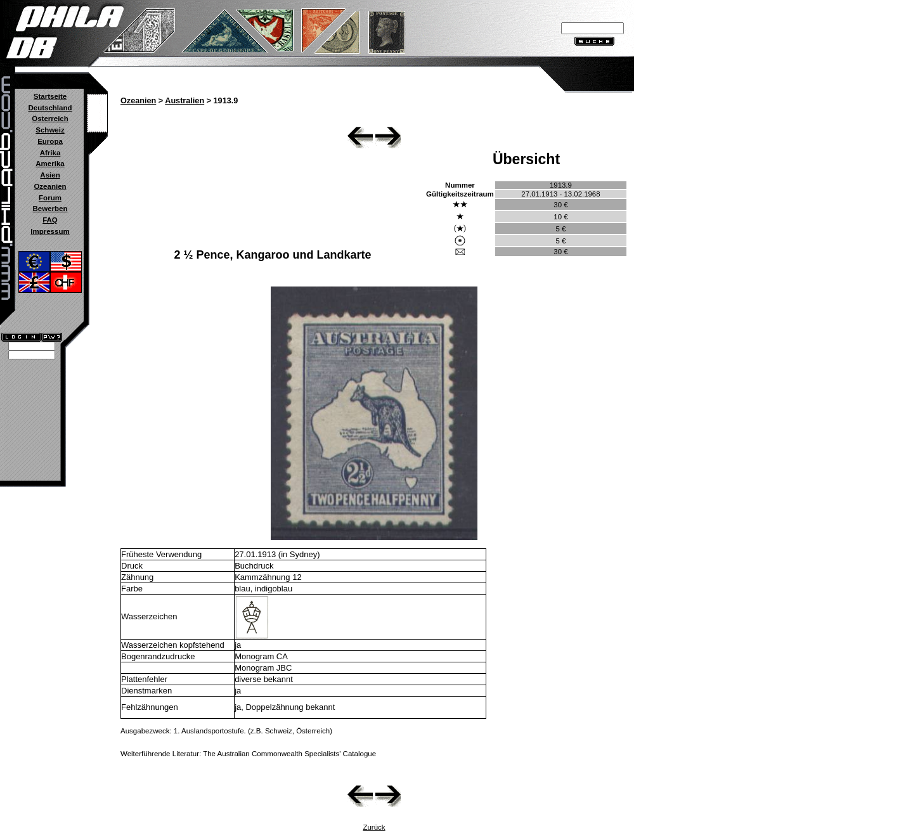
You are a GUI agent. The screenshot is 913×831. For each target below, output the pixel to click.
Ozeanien (50, 186)
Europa (50, 141)
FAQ (50, 220)
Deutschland (50, 108)
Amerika (50, 163)
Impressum (49, 231)
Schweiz (50, 130)
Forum (50, 198)
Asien (50, 175)
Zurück (374, 827)
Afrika (50, 153)
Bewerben (49, 208)
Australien (184, 100)
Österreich (50, 118)
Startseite (50, 96)
